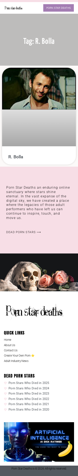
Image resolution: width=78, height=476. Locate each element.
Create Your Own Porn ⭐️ (19, 355)
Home (7, 339)
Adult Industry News (16, 361)
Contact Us (10, 350)
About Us (9, 345)
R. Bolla (15, 156)
